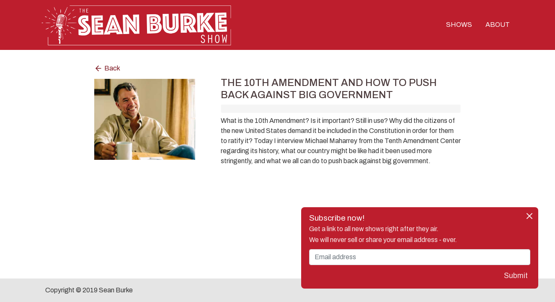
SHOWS (459, 24)
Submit (516, 276)
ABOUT (497, 24)
